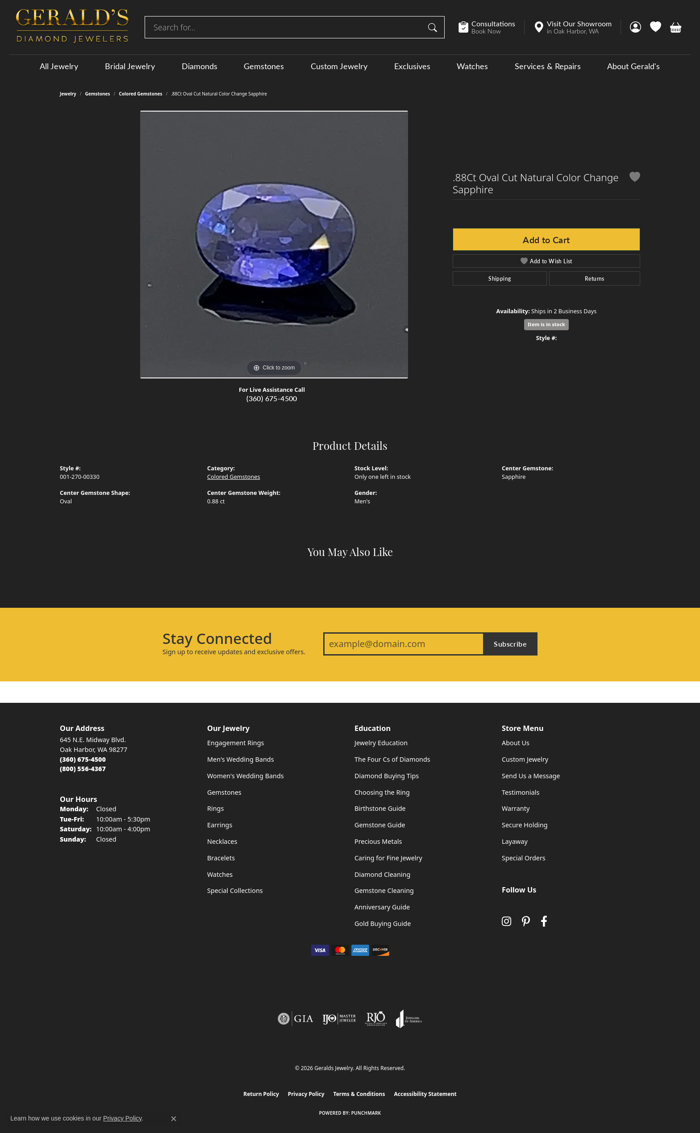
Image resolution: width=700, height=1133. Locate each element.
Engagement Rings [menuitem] (235, 743)
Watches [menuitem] (220, 874)
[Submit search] (434, 27)
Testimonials (520, 792)
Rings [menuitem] (215, 808)
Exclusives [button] (412, 66)
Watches (472, 66)
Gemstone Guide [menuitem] (379, 825)
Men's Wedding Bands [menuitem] (240, 759)
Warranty (515, 808)
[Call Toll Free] (83, 768)
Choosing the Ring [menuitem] (382, 792)
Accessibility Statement (425, 1094)
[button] (635, 27)
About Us (515, 743)
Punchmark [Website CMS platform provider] (366, 1113)
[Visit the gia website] (295, 1019)
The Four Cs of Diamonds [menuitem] (392, 759)
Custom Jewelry (339, 66)
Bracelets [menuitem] (221, 858)
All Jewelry (59, 66)
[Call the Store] (83, 759)
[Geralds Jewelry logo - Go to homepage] (72, 27)
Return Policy (261, 1094)
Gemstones (264, 66)
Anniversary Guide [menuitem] (382, 907)
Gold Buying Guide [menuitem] (382, 923)
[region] (274, 244)
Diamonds (199, 66)
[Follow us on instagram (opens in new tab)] (506, 921)
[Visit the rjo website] (376, 1019)
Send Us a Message (531, 776)
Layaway (515, 841)
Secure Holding (525, 825)
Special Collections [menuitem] (235, 890)
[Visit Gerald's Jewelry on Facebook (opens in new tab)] (544, 921)
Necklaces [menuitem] (222, 841)
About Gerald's (633, 66)
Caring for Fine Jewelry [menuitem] (388, 858)
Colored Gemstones (140, 94)
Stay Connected (217, 638)
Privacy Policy (306, 1094)
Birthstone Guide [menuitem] (380, 808)
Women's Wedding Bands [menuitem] (245, 776)
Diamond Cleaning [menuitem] (382, 874)
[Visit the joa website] (409, 1019)
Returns (594, 278)
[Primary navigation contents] (350, 65)
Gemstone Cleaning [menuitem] (384, 890)
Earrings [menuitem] (219, 825)
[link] (491, 27)
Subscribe (510, 643)
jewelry (68, 94)
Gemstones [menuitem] (224, 792)
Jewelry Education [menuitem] (381, 743)
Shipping (499, 278)
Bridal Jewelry (130, 66)
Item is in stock (546, 324)
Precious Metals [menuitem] (378, 841)
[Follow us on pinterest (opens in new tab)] (526, 921)
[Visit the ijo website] (339, 1019)
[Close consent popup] (173, 1118)
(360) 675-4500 (271, 398)
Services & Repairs (548, 66)
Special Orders (524, 858)
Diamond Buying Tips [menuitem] (386, 776)
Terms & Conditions (359, 1094)
